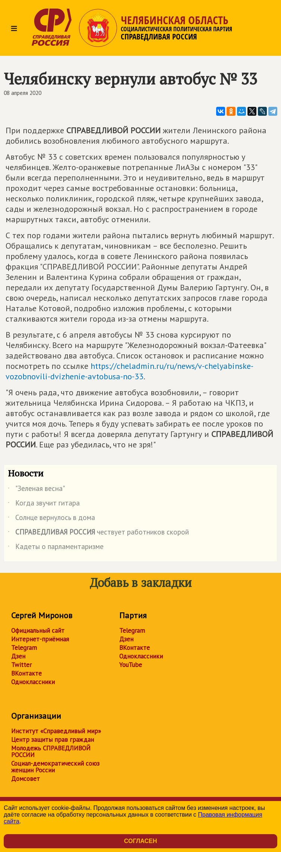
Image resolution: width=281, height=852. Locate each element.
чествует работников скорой (98, 533)
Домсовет (25, 778)
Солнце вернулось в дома (51, 519)
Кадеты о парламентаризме (56, 548)
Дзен (18, 656)
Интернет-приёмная (40, 639)
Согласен (140, 841)
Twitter (21, 664)
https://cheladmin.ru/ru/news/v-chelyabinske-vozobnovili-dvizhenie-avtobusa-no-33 (129, 371)
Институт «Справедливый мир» (56, 731)
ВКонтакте (26, 673)
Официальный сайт (37, 630)
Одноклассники (33, 682)
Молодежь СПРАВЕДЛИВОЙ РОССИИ (51, 751)
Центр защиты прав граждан (52, 739)
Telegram (24, 647)
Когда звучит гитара (44, 504)
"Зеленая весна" (36, 490)
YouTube (130, 664)
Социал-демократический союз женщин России (55, 766)
